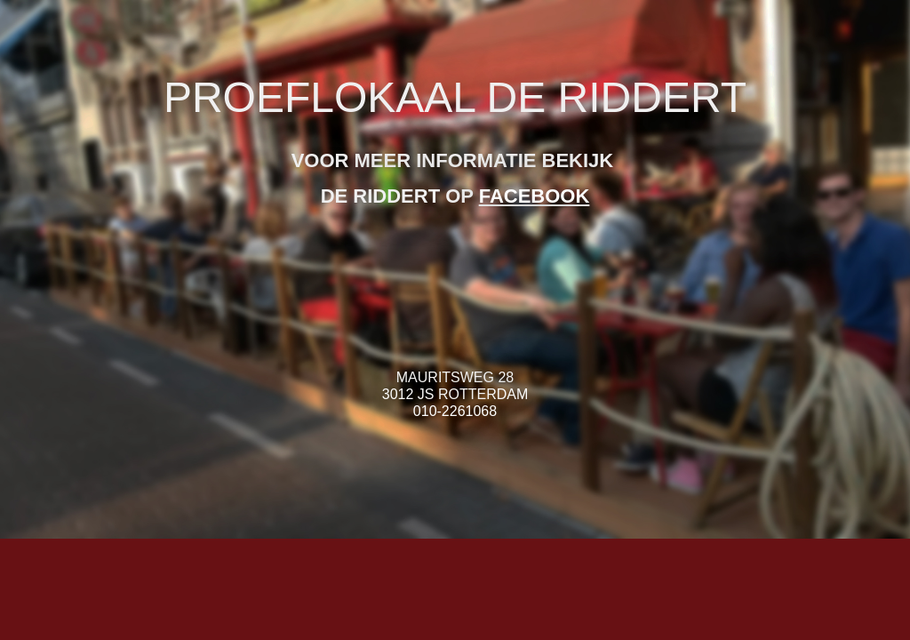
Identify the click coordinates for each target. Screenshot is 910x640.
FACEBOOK (534, 196)
